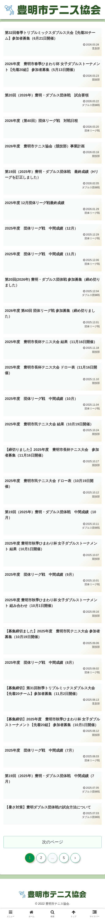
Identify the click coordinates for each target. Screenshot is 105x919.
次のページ (53, 850)
